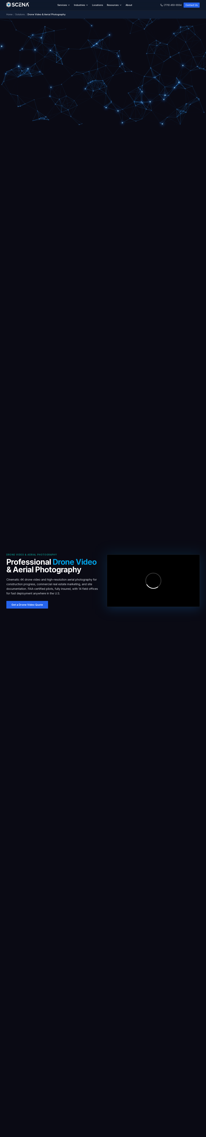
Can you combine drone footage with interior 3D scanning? (103, 803)
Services (63, 5)
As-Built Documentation (18, 1121)
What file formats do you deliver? (103, 840)
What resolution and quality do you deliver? (103, 794)
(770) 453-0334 (171, 5)
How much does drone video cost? (103, 849)
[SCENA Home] (17, 5)
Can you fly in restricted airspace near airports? (103, 822)
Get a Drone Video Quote (103, 1088)
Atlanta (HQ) (79, 1121)
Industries (81, 5)
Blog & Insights (147, 1121)
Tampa (76, 1132)
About (129, 5)
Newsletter (145, 1132)
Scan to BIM (12, 1132)
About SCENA (113, 1121)
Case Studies (146, 1127)
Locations (97, 5)
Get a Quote (112, 1132)
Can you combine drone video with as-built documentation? (103, 858)
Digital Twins (12, 1127)
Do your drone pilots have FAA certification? (103, 776)
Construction (46, 1131)
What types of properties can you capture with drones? (103, 785)
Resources (114, 5)
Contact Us (191, 5)
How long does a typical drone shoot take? (103, 812)
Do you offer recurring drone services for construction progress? (103, 831)
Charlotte (77, 1127)
